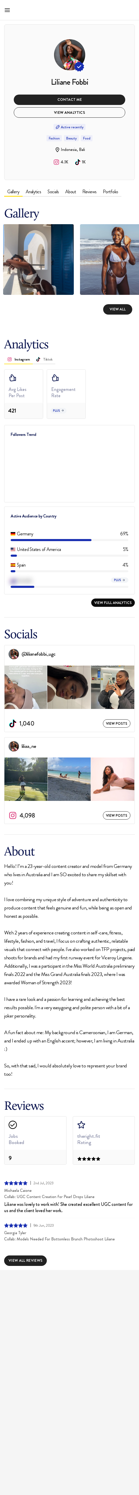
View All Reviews (25, 1260)
